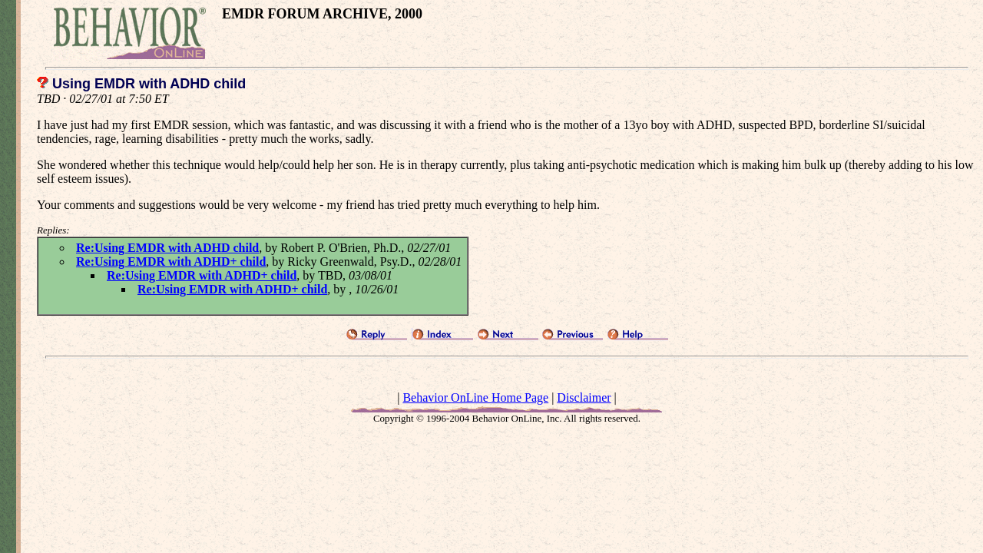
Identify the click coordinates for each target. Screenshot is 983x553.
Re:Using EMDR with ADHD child (167, 247)
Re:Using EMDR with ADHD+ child (171, 261)
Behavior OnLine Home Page (475, 397)
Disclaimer (584, 397)
